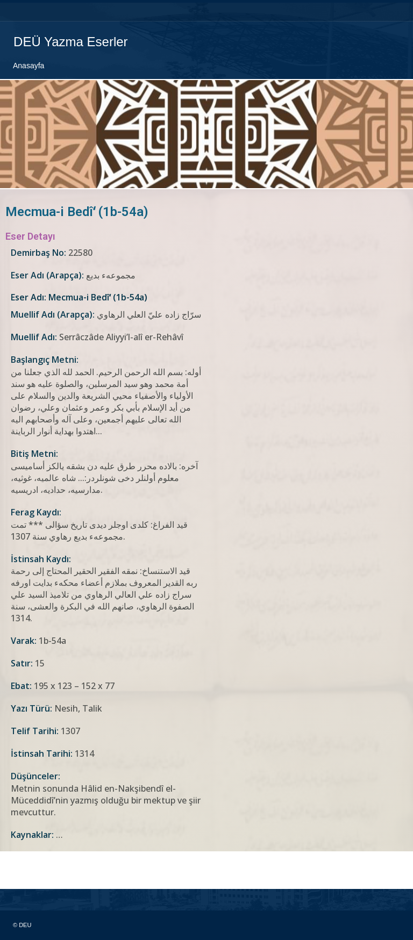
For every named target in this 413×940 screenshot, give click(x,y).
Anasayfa (28, 65)
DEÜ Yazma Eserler (70, 41)
